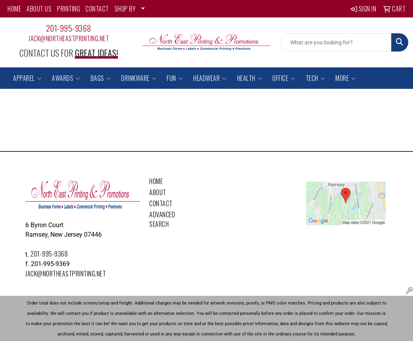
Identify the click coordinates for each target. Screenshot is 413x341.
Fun (175, 78)
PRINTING (68, 8)
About (157, 192)
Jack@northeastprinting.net (69, 38)
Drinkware (138, 78)
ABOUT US (39, 8)
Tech (315, 78)
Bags (101, 78)
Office (283, 78)
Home (156, 181)
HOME (14, 8)
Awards (66, 78)
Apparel (27, 78)
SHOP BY (125, 8)
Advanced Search (162, 219)
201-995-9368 (68, 28)
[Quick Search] (336, 42)
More (345, 78)
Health (250, 78)
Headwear (210, 78)
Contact (161, 203)
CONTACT (97, 8)
